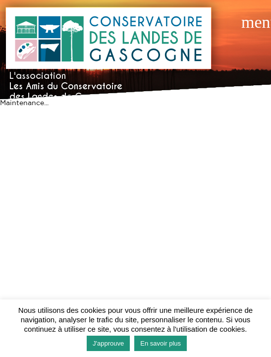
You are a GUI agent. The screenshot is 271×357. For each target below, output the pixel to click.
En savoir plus (160, 343)
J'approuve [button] (108, 343)
